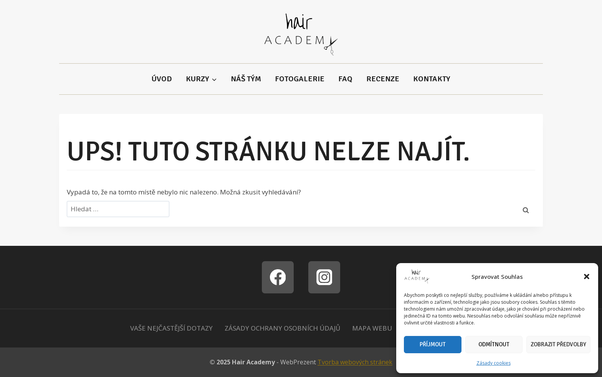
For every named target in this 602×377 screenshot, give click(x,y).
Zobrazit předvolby (558, 344)
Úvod (162, 79)
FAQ (345, 79)
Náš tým (246, 79)
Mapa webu (372, 328)
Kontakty (431, 79)
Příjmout (433, 344)
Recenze (382, 79)
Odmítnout (493, 344)
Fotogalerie (299, 79)
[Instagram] (324, 277)
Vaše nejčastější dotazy (171, 328)
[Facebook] (278, 277)
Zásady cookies (493, 363)
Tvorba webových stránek (355, 362)
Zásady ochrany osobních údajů (283, 328)
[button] (586, 276)
